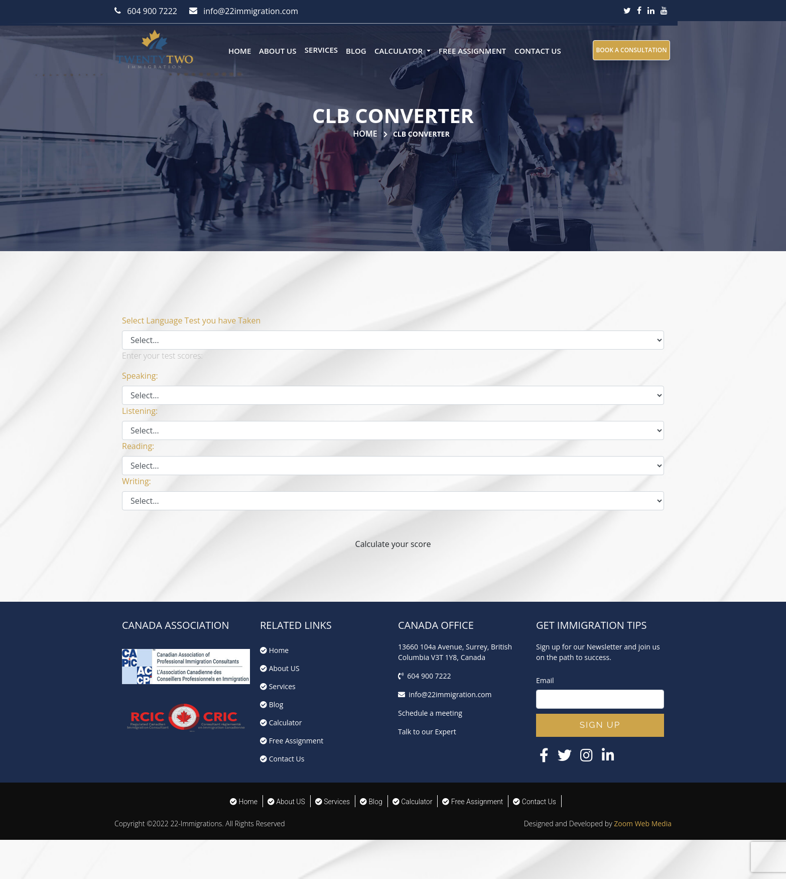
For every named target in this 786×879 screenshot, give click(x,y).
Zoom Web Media (643, 823)
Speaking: (140, 375)
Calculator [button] (399, 51)
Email (545, 680)
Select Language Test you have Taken (191, 320)
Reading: (138, 446)
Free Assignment (472, 51)
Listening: (140, 410)
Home (239, 51)
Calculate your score (393, 544)
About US (278, 51)
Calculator (281, 722)
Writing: (136, 481)
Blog (356, 51)
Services (321, 50)
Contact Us (537, 51)
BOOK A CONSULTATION (631, 50)
